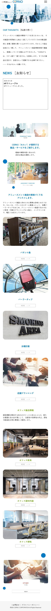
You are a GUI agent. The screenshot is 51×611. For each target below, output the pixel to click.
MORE (25, 259)
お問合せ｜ (17, 605)
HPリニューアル (11, 83)
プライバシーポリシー (30, 605)
